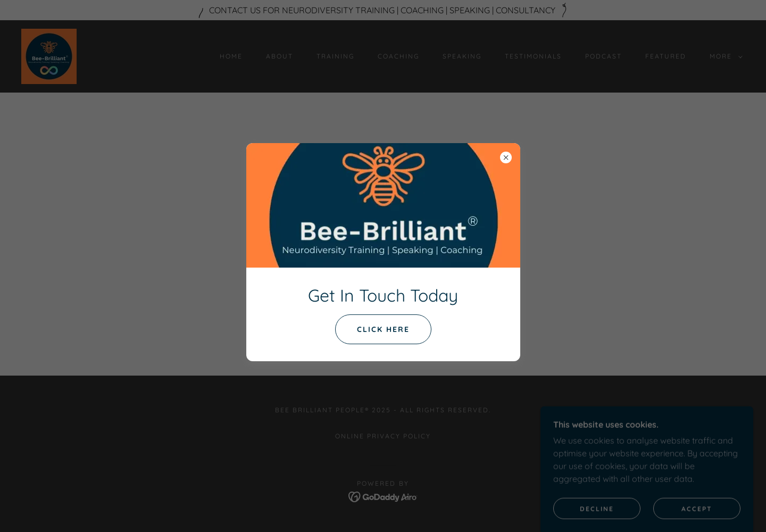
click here (383, 329)
